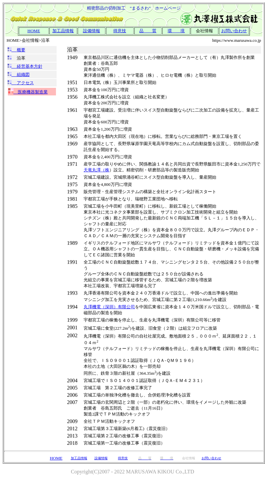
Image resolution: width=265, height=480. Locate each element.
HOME (56, 458)
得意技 (119, 30)
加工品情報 (63, 30)
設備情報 (91, 30)
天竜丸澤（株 (96, 169)
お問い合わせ (234, 30)
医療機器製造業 (30, 91)
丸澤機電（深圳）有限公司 (109, 306)
